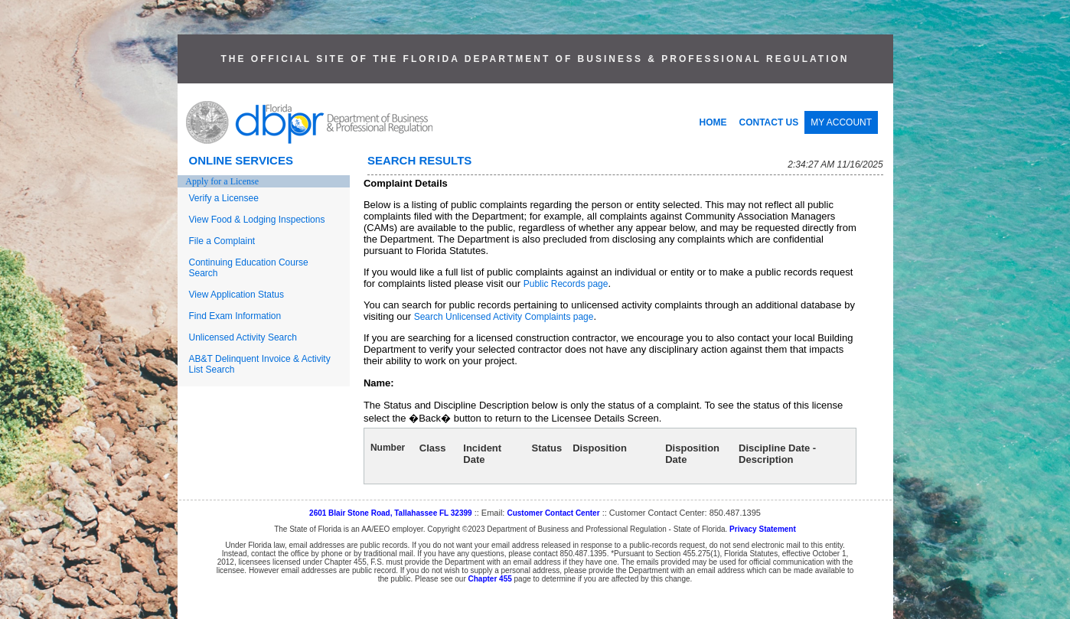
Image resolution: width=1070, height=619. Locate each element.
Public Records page (566, 284)
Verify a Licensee (224, 198)
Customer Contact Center (553, 513)
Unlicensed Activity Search (243, 337)
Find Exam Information (235, 316)
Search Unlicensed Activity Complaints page (504, 316)
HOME (713, 122)
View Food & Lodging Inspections (257, 219)
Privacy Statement (762, 529)
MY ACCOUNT (841, 122)
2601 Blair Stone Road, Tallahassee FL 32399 (390, 513)
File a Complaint (222, 241)
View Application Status (237, 294)
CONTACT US (769, 122)
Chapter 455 (490, 579)
